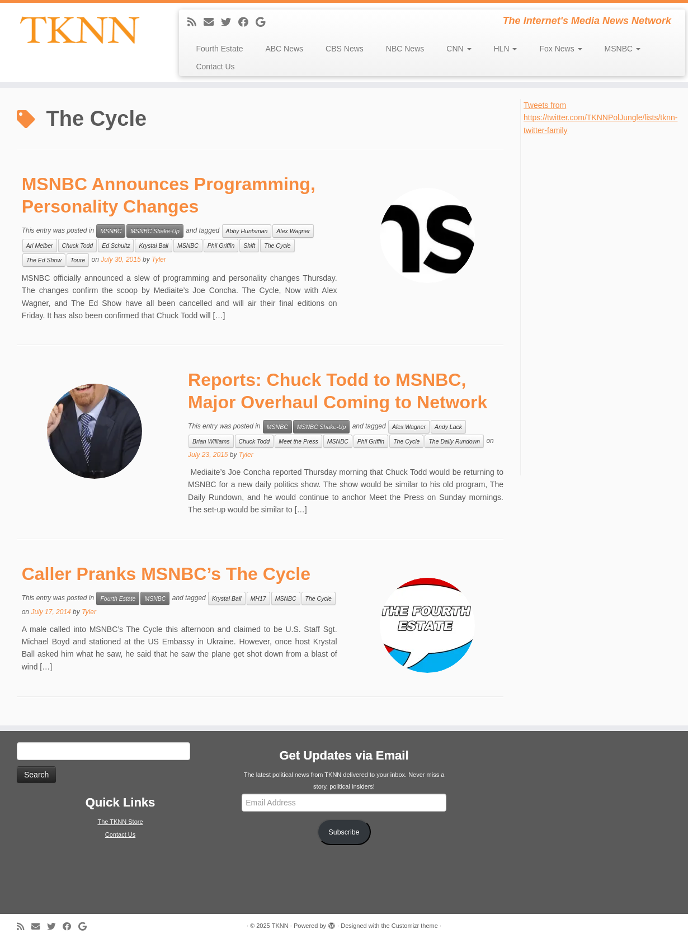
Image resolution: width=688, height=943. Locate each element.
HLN (505, 48)
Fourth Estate (219, 48)
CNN (458, 48)
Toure (77, 260)
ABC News (284, 48)
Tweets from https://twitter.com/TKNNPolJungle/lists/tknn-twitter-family (600, 118)
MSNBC (622, 48)
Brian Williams (210, 441)
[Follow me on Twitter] (229, 22)
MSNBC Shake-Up (155, 231)
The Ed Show (44, 260)
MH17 (258, 598)
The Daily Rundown (454, 441)
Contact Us (215, 66)
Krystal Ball (153, 245)
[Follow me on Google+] (264, 22)
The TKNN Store (120, 821)
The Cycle (277, 245)
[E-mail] (212, 22)
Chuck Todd (77, 245)
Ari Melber (39, 245)
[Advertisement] (606, 304)
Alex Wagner (293, 231)
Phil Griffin (221, 245)
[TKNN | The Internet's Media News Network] (79, 29)
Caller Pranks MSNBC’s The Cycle (166, 574)
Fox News (560, 48)
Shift (249, 245)
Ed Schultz (116, 245)
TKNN (280, 925)
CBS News (345, 48)
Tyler (159, 259)
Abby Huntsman (247, 231)
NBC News (405, 48)
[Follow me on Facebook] (247, 22)
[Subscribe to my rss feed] (195, 22)
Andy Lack (448, 426)
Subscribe (344, 832)
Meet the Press (298, 441)
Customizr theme (415, 925)
